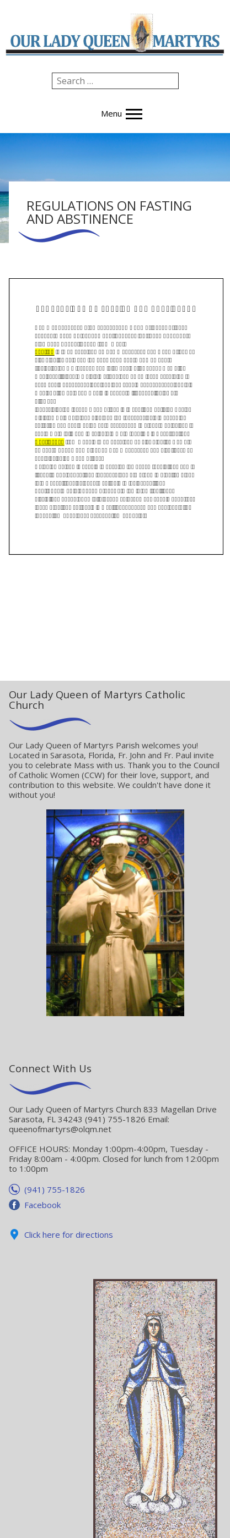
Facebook (42, 1204)
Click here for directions (68, 1234)
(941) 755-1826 (54, 1189)
